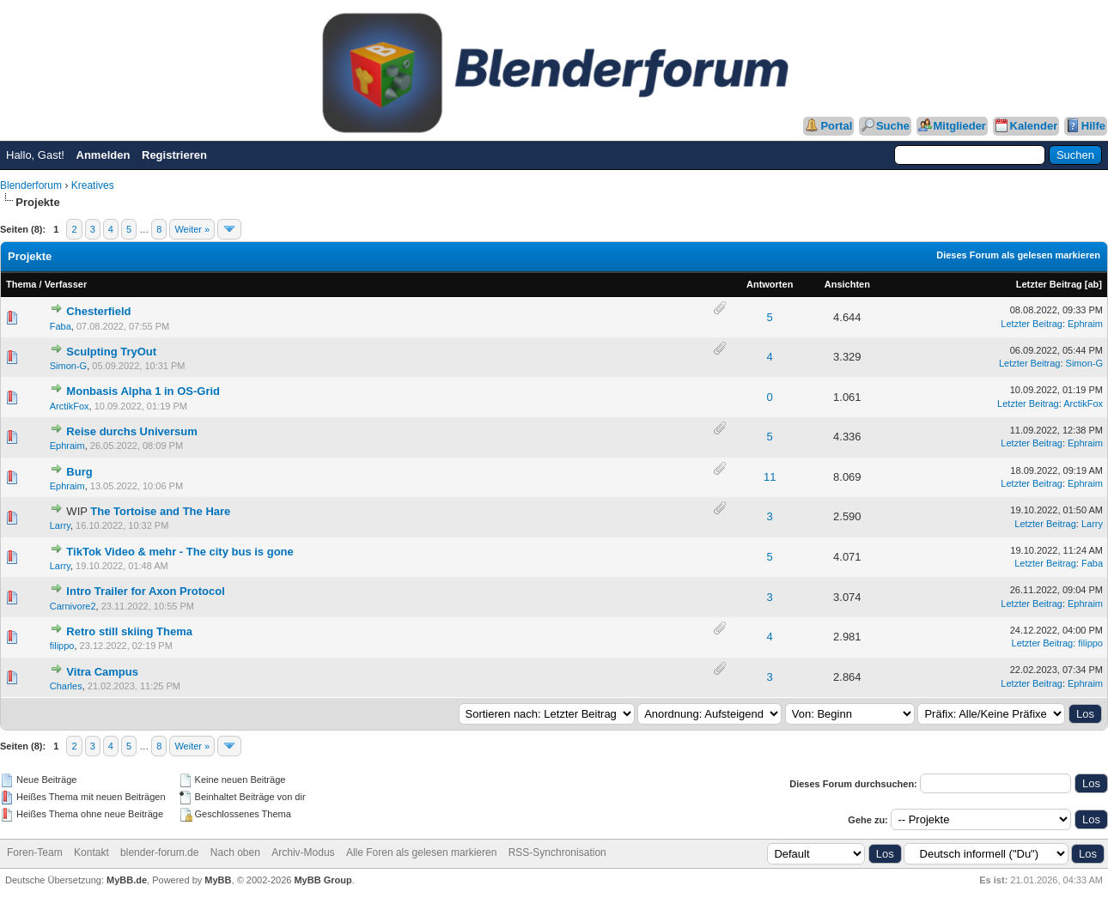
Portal (836, 125)
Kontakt (91, 852)
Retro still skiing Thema (129, 631)
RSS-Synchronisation (557, 852)
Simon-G (68, 366)
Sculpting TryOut (111, 351)
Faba (60, 326)
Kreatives (92, 185)
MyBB (217, 880)
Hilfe (1093, 125)
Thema (21, 284)
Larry (60, 525)
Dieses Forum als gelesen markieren (1018, 255)
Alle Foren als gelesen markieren (421, 852)
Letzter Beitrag (1049, 284)
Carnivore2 (73, 606)
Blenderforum (31, 185)
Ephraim (1085, 324)
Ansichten (847, 284)
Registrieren (174, 155)
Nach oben (235, 852)
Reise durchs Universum (131, 431)
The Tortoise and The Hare (160, 511)
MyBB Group (322, 880)
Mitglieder (960, 125)
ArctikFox (69, 406)
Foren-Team (35, 852)
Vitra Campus (102, 671)
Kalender (1034, 125)
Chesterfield (98, 311)
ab (1093, 284)
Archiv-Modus (302, 852)
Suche (893, 125)
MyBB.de (127, 880)
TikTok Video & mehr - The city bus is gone (179, 551)
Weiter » (192, 229)
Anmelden (103, 155)
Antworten (769, 284)
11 (770, 476)
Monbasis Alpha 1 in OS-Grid (143, 391)
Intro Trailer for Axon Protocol (145, 591)
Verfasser (66, 284)
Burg (79, 471)
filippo (62, 645)
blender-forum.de (159, 852)
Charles (66, 686)
